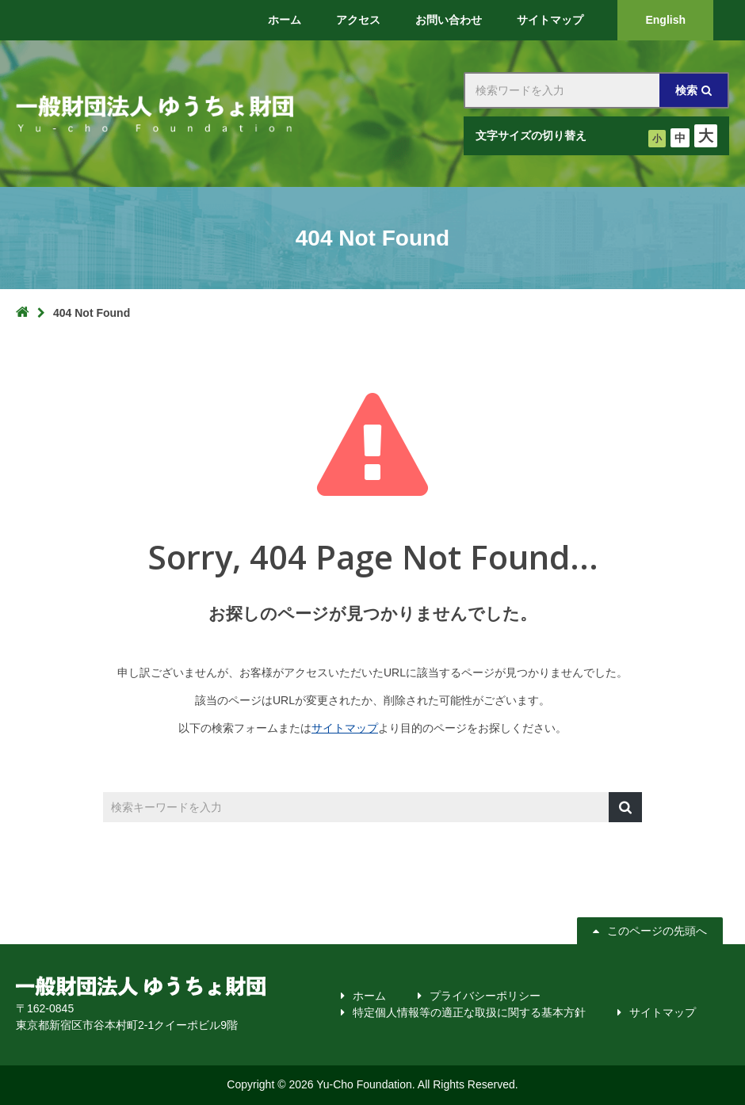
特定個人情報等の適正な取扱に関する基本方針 (469, 1012)
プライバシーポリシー (485, 995)
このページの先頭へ (655, 930)
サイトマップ (344, 728)
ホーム (369, 995)
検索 (686, 90)
